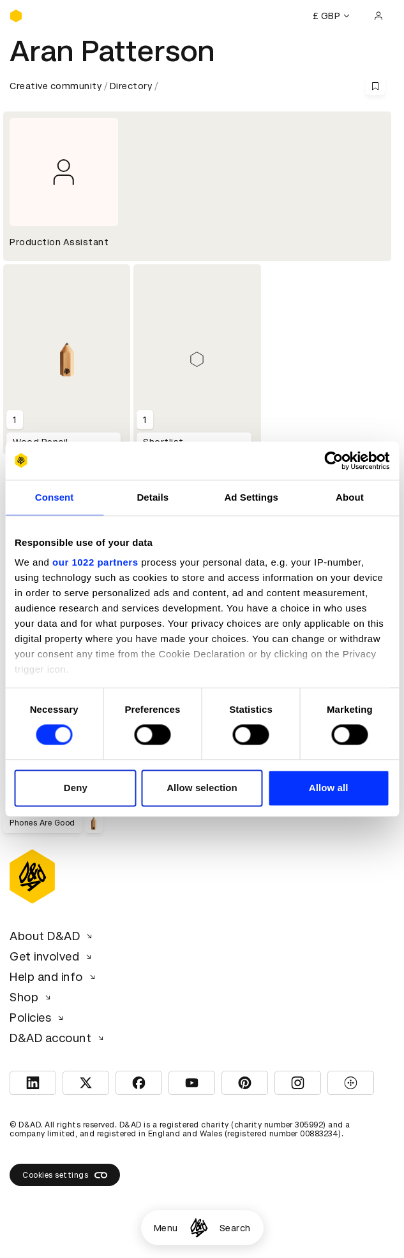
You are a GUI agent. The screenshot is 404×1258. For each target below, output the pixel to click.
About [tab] (350, 497)
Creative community (55, 86)
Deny (75, 787)
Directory (131, 86)
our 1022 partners (95, 562)
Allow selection (202, 787)
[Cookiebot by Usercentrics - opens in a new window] (333, 460)
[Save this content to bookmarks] (375, 86)
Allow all (328, 787)
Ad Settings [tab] (251, 497)
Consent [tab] (54, 497)
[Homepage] (198, 1227)
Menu (166, 1228)
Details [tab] (152, 497)
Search (235, 1228)
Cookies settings (64, 1175)
